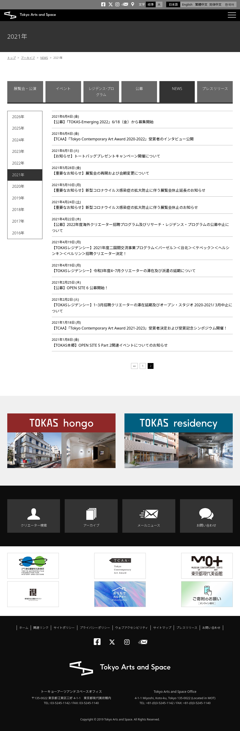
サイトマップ (162, 628)
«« (134, 366)
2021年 (18, 174)
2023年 (18, 151)
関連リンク (41, 628)
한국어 (229, 4)
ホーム (23, 628)
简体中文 (215, 4)
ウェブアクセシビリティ (131, 628)
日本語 (173, 4)
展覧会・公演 (25, 88)
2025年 (18, 128)
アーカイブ (28, 58)
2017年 (18, 221)
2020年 (18, 186)
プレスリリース (215, 88)
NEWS (44, 58)
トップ (11, 58)
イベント (63, 88)
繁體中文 (201, 4)
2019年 (18, 198)
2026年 (18, 116)
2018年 (18, 209)
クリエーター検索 (34, 525)
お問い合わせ (206, 525)
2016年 (18, 233)
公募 (139, 88)
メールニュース (148, 525)
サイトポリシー (64, 628)
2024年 (18, 139)
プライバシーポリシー (95, 628)
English (187, 4)
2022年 (18, 163)
